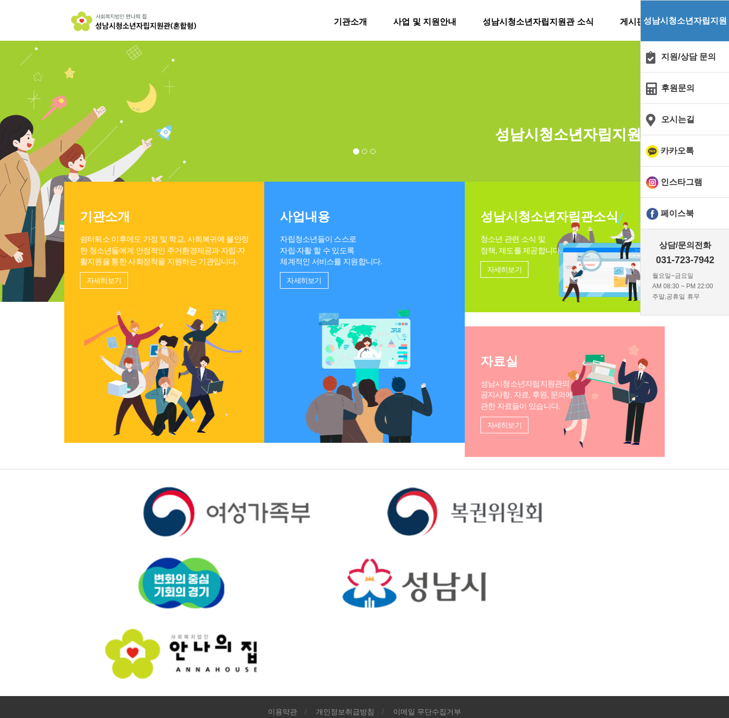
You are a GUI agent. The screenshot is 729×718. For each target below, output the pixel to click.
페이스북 (677, 213)
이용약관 (282, 655)
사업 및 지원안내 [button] (416, 21)
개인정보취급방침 (345, 655)
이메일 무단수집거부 (427, 655)
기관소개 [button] (342, 21)
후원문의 (678, 88)
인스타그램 (681, 182)
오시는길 (678, 119)
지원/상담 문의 (688, 56)
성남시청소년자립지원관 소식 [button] (529, 21)
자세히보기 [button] (98, 416)
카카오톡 (677, 150)
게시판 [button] (623, 21)
